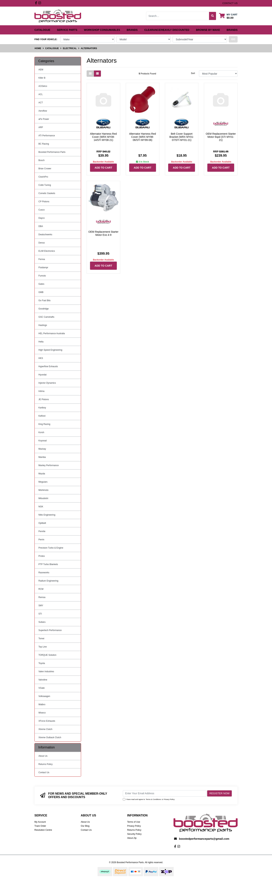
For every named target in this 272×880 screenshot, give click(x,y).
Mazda (41, 473)
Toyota (41, 663)
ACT (40, 102)
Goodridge (43, 308)
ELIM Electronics (46, 251)
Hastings (42, 325)
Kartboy (42, 407)
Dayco (41, 218)
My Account (40, 822)
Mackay (42, 449)
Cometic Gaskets (46, 193)
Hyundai (42, 374)
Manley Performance (48, 465)
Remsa (41, 597)
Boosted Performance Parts (51, 152)
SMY (40, 605)
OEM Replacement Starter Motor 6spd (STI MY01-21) (221, 136)
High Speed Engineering (50, 350)
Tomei (41, 638)
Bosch (41, 160)
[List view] (97, 73)
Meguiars (42, 482)
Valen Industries (46, 671)
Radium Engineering (48, 581)
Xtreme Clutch (45, 729)
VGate (41, 688)
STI (40, 614)
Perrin (41, 539)
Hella (40, 341)
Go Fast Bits (44, 300)
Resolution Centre (43, 830)
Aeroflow (42, 111)
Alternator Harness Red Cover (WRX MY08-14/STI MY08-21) (103, 136)
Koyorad (42, 440)
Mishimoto (43, 490)
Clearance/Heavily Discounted (166, 29)
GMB (40, 292)
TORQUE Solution (47, 655)
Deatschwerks (45, 234)
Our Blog (85, 826)
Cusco (41, 210)
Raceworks (43, 572)
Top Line (42, 646)
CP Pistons (43, 201)
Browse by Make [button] (208, 29)
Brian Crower (44, 168)
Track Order (40, 826)
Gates (41, 284)
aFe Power (43, 119)
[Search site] (212, 16)
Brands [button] (132, 29)
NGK (40, 506)
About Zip (132, 838)
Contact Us (43, 772)
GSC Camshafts (46, 317)
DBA (40, 226)
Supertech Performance (50, 630)
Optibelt (42, 523)
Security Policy (134, 834)
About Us (42, 756)
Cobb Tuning (44, 185)
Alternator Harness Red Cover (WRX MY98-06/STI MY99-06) (142, 136)
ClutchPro (43, 177)
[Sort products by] (218, 73)
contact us (230, 3)
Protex (41, 556)
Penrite (41, 531)
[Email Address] (164, 793)
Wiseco (42, 712)
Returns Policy (45, 764)
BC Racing (43, 144)
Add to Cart (103, 167)
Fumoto (42, 275)
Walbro (41, 704)
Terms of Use (133, 822)
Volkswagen (44, 696)
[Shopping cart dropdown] (228, 16)
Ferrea (41, 259)
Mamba (42, 457)
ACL (40, 94)
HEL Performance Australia (51, 333)
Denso (41, 242)
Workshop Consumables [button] (102, 29)
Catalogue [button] (42, 29)
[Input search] (177, 16)
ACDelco (42, 86)
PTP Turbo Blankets (48, 564)
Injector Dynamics (47, 383)
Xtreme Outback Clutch (49, 737)
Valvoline (42, 679)
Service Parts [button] (67, 29)
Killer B (41, 78)
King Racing (44, 424)
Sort (193, 73)
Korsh (41, 432)
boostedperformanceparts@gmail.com (204, 838)
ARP (40, 127)
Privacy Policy (169, 799)
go (233, 39)
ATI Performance (46, 135)
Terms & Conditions (153, 799)
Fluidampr (43, 267)
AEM (40, 69)
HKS (40, 358)
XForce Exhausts (46, 721)
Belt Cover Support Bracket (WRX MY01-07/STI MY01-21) (181, 136)
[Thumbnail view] (90, 73)
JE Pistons (43, 399)
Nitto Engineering (46, 515)
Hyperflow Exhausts (48, 366)
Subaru (42, 622)
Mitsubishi (43, 498)
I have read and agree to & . (149, 799)
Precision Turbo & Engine (50, 548)
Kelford (41, 416)
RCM (40, 589)
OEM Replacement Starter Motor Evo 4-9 (103, 233)
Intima (41, 391)
